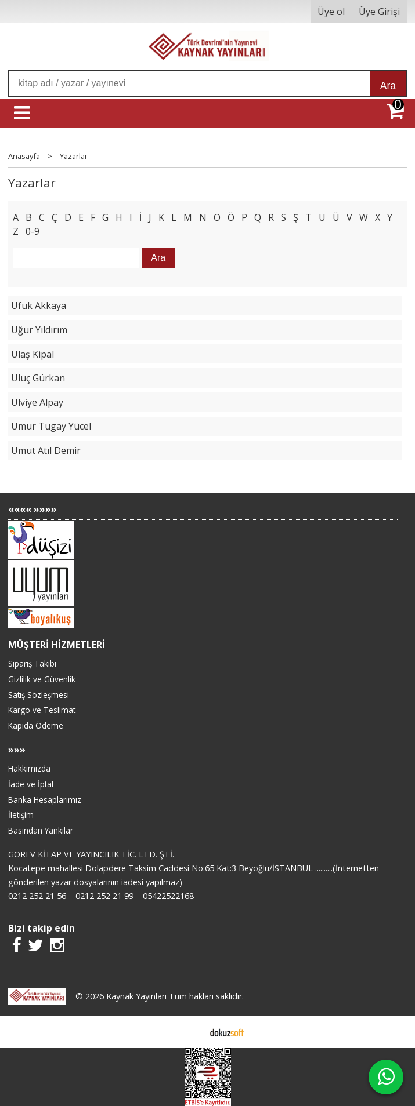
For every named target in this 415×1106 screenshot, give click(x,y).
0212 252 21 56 (37, 895)
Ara (388, 86)
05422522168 (168, 895)
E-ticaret (189, 1031)
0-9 (32, 231)
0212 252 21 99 (104, 895)
